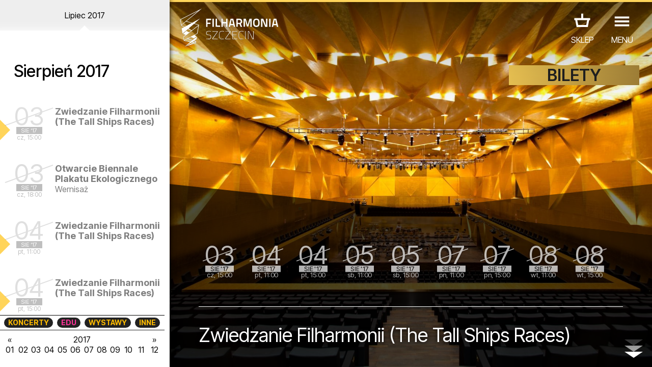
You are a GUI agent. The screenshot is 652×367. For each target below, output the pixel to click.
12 (154, 350)
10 (128, 350)
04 (49, 350)
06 (75, 350)
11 (141, 350)
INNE (147, 322)
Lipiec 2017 (85, 15)
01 (10, 350)
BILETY (574, 75)
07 (89, 350)
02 (23, 350)
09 (115, 350)
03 (36, 350)
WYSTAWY (108, 322)
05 (62, 350)
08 (102, 350)
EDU (68, 322)
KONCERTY (28, 322)
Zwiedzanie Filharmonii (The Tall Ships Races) (107, 116)
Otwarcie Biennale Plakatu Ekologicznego (106, 173)
